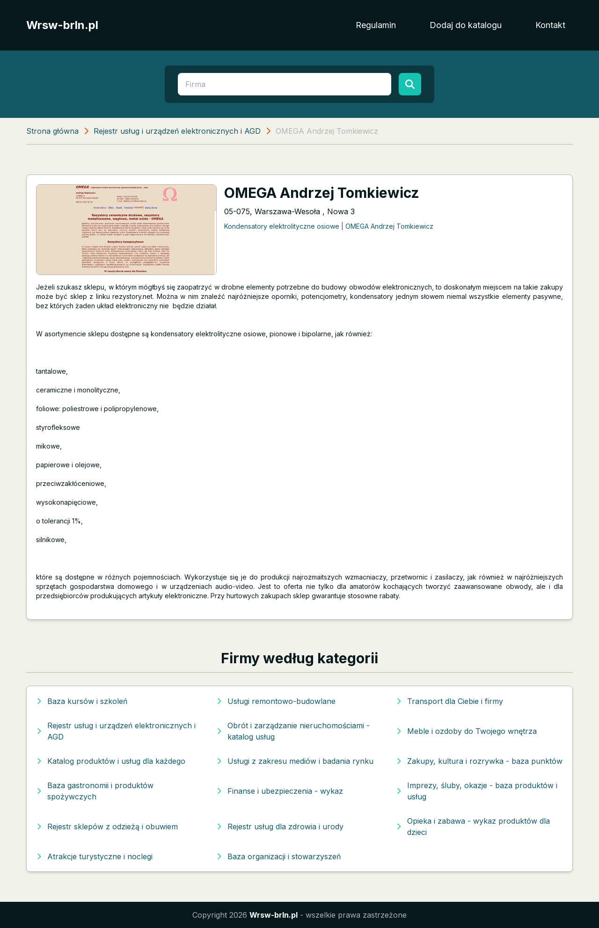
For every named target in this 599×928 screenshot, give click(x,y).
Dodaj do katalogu (466, 25)
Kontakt (550, 25)
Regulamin (376, 25)
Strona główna (52, 131)
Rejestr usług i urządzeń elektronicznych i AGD (177, 131)
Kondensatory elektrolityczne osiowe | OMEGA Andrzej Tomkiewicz (328, 226)
